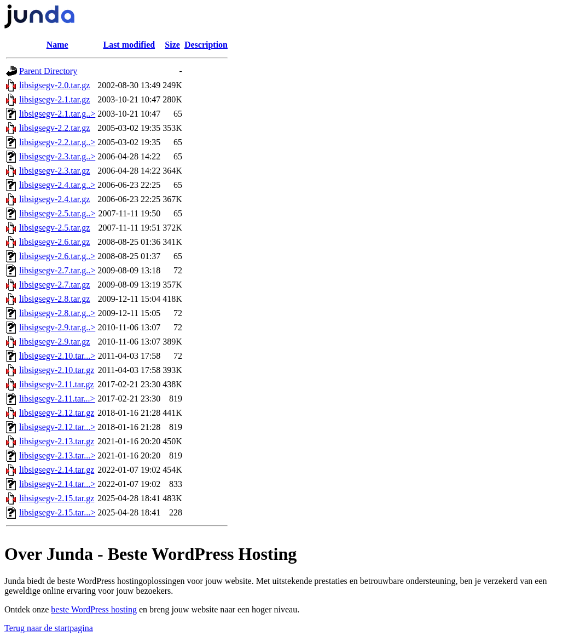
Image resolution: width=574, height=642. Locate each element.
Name (57, 44)
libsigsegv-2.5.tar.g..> (57, 213)
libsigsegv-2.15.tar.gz (56, 498)
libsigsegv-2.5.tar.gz (54, 227)
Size (172, 44)
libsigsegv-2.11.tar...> (57, 398)
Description (206, 44)
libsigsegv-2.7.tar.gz (54, 284)
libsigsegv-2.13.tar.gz (56, 441)
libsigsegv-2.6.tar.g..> (57, 256)
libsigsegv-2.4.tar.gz (54, 199)
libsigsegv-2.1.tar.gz (54, 99)
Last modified (129, 44)
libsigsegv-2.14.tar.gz (56, 469)
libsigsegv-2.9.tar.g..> (57, 327)
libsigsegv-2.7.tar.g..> (57, 270)
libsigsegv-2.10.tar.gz (56, 370)
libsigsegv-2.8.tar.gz (54, 298)
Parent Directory (48, 71)
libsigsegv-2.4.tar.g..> (57, 185)
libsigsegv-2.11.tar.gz (56, 384)
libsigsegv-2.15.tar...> (57, 512)
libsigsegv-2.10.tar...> (57, 355)
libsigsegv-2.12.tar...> (57, 427)
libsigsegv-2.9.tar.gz (54, 341)
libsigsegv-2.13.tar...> (57, 455)
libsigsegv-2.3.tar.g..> (57, 156)
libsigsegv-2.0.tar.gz (54, 85)
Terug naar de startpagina (48, 628)
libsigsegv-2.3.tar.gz (54, 170)
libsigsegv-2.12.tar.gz (56, 412)
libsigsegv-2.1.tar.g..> (57, 113)
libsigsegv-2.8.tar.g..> (57, 313)
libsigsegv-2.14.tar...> (57, 484)
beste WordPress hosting (94, 609)
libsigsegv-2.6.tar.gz (54, 242)
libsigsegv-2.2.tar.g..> (57, 142)
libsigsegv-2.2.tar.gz (54, 128)
